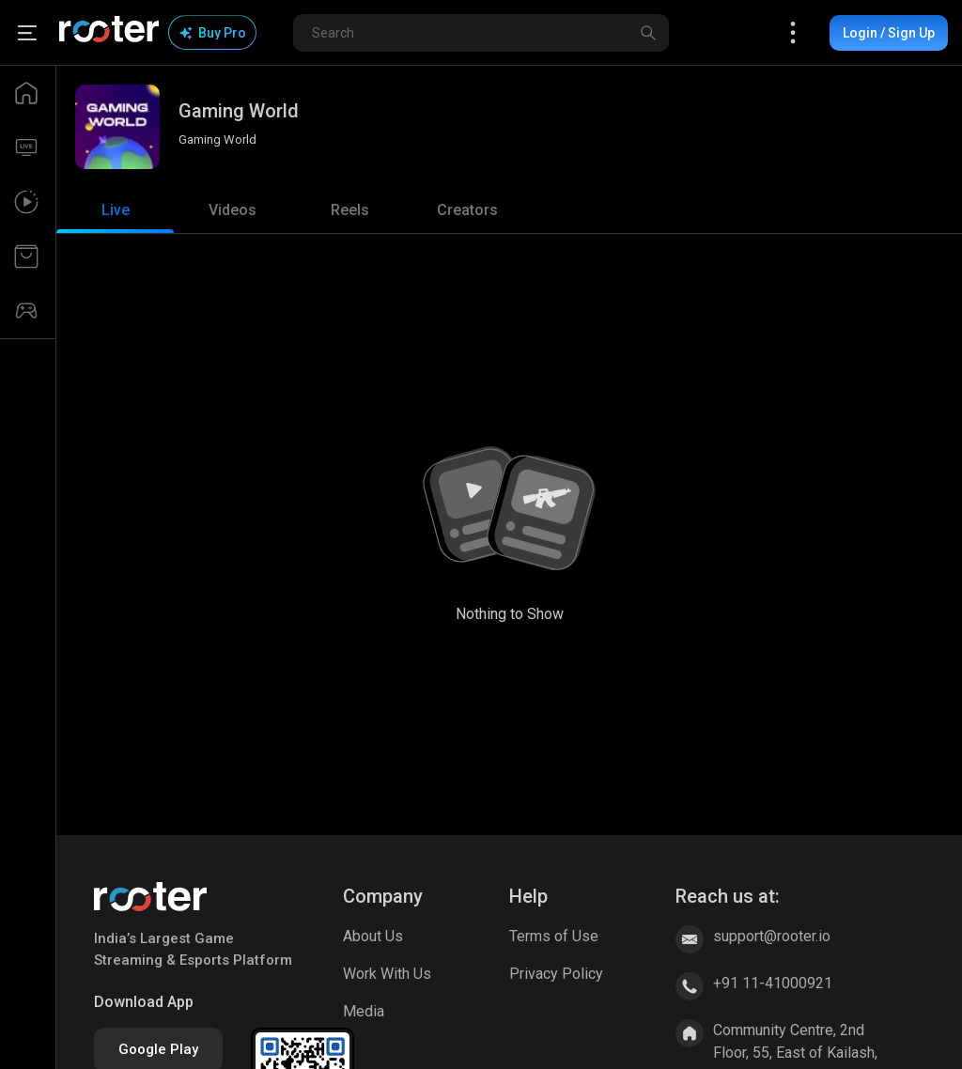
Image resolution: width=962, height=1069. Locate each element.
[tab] (115, 210)
